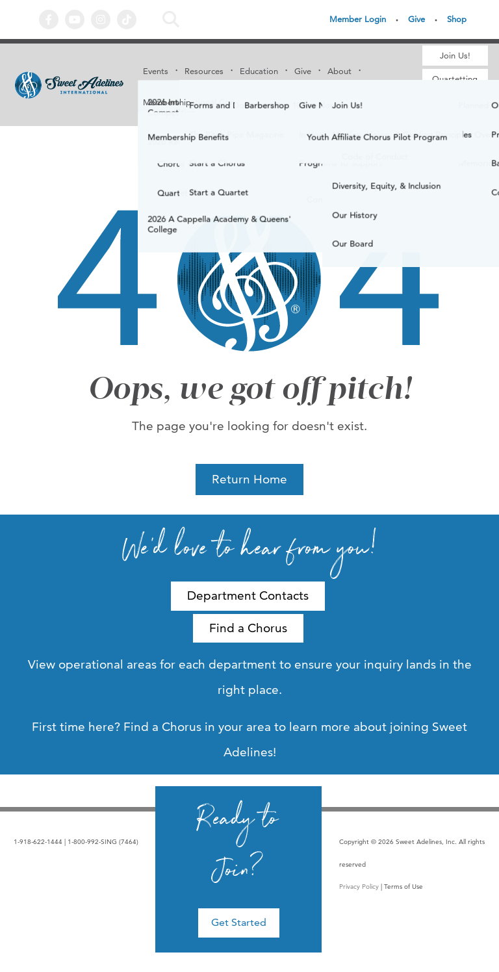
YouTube (74, 19)
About (339, 71)
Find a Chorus (454, 107)
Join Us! (455, 55)
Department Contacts (248, 595)
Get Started (238, 922)
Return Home (249, 479)
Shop (457, 19)
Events (155, 71)
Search (170, 19)
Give (416, 19)
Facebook (48, 19)
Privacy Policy (359, 886)
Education (259, 71)
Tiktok (126, 19)
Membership (167, 102)
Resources (204, 71)
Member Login (357, 19)
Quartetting (455, 78)
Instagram (100, 19)
